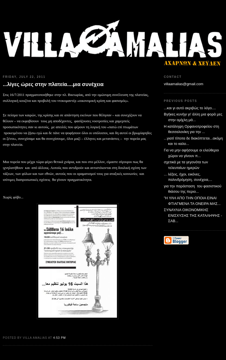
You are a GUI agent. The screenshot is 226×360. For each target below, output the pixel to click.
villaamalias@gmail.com (183, 84)
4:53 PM (59, 337)
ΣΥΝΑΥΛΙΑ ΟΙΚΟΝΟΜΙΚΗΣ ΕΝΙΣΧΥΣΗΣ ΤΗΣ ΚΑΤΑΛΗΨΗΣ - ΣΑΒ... (193, 215)
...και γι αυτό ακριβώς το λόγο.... (190, 108)
